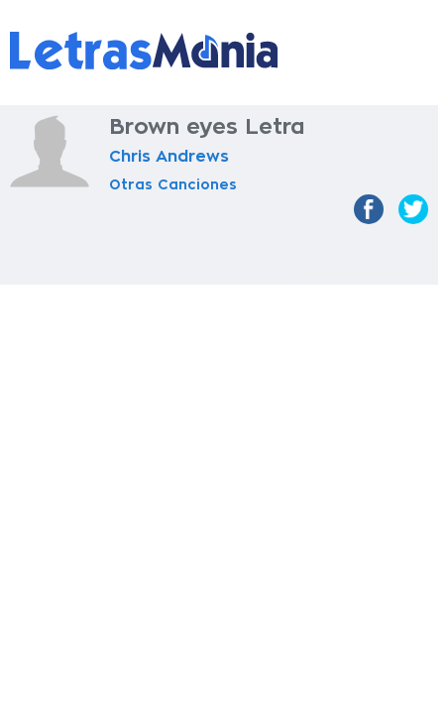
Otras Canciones (173, 184)
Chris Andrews (169, 157)
